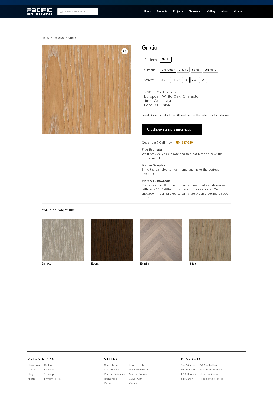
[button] (124, 51)
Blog (30, 374)
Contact (238, 11)
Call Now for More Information (171, 129)
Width (149, 80)
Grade (149, 70)
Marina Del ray (138, 374)
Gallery (211, 11)
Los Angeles (111, 369)
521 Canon (187, 378)
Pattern (150, 60)
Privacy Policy (52, 378)
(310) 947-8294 (184, 142)
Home (147, 11)
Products (162, 11)
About (224, 11)
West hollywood (138, 369)
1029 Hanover (189, 374)
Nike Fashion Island (211, 369)
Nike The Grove (208, 374)
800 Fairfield (188, 369)
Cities (111, 358)
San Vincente (189, 365)
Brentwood (110, 378)
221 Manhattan (208, 365)
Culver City (135, 378)
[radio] (165, 59)
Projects (178, 11)
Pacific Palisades (114, 374)
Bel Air (108, 383)
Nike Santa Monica (211, 378)
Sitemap (49, 374)
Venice (133, 383)
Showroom (195, 11)
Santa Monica (112, 365)
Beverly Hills (136, 365)
